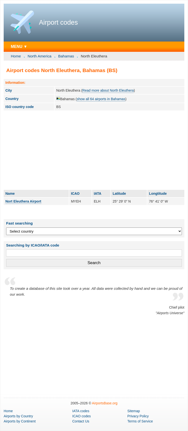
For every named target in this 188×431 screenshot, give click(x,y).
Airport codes (58, 22)
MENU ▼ (19, 46)
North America (40, 56)
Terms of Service (140, 421)
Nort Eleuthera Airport (23, 201)
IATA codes (80, 411)
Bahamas (66, 56)
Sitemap (133, 411)
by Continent (20, 421)
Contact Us (80, 421)
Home (16, 56)
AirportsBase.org (105, 403)
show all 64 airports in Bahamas (101, 99)
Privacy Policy (138, 416)
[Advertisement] (94, 150)
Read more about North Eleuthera (108, 90)
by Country (18, 416)
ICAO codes (81, 416)
